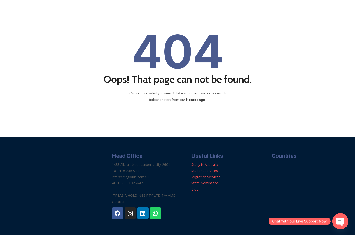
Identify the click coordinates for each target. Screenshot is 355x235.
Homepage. (196, 99)
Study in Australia (204, 164)
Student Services (204, 170)
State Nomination (205, 183)
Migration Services (205, 176)
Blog (194, 189)
